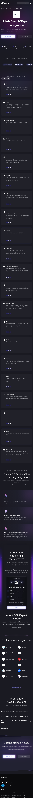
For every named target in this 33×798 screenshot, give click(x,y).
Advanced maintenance (5, 793)
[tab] (5, 78)
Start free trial (23, 3)
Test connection (8, 36)
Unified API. (20, 31)
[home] (5, 3)
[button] (31, 3)
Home (2, 8)
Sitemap (13, 797)
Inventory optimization (5, 795)
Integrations (8, 8)
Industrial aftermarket (5, 797)
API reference (25, 36)
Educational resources (16, 795)
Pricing (13, 792)
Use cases (3, 792)
